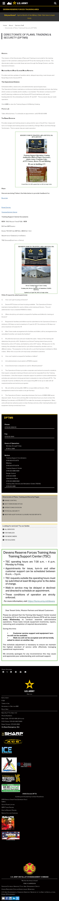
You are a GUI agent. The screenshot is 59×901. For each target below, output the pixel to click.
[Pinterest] (16, 672)
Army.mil (29, 694)
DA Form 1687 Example (8, 226)
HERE (7, 104)
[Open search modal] (55, 3)
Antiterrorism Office (14, 504)
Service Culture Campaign (10, 813)
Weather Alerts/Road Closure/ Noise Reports (23, 514)
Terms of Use (5, 703)
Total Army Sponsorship (27, 886)
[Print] (20, 672)
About (11, 25)
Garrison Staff (19, 25)
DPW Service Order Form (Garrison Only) (14, 799)
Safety (38, 886)
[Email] (25, 672)
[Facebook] (3, 672)
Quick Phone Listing (8, 804)
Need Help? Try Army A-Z (9, 713)
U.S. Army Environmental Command (12, 892)
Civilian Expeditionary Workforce (23, 889)
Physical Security (12, 511)
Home (5, 25)
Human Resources (7, 889)
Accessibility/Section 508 (10, 706)
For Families (10, 533)
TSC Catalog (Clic (7, 240)
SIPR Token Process (8, 807)
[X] (7, 672)
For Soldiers (10, 540)
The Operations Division (10, 82)
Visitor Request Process (9, 810)
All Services (10, 529)
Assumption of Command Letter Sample (14, 236)
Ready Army (5, 709)
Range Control (11, 500)
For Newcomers (11, 536)
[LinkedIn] (11, 672)
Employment (5, 698)
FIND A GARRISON (29, 883)
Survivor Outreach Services (10, 886)
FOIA (3, 700)
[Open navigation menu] (4, 3)
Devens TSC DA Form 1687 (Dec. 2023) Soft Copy (17, 231)
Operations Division (13, 507)
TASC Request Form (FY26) (14, 221)
